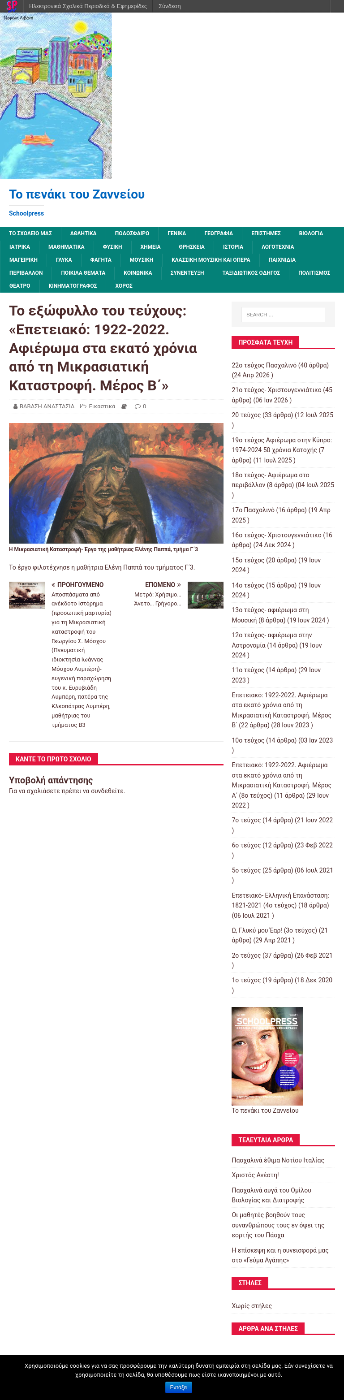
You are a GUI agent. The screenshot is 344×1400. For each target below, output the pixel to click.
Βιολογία (311, 233)
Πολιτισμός (314, 273)
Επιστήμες (266, 233)
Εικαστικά (102, 406)
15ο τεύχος (248, 560)
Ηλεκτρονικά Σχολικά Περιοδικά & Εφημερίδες (88, 6)
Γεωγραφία (218, 233)
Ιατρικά (19, 247)
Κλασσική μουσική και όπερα (211, 260)
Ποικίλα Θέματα (83, 273)
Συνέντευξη (187, 273)
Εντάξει (179, 1387)
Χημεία (151, 247)
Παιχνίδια (282, 260)
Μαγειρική (23, 260)
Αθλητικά (83, 233)
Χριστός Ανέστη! (255, 1175)
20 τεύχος (246, 415)
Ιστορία (233, 247)
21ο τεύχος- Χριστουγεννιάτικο (276, 389)
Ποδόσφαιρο (132, 233)
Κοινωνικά (138, 273)
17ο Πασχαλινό (253, 510)
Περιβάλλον (26, 273)
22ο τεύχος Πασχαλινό (264, 365)
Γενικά (177, 233)
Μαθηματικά (66, 247)
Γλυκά (64, 260)
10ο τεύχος (248, 740)
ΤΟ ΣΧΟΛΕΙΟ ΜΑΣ (30, 233)
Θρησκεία (192, 247)
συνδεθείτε (107, 791)
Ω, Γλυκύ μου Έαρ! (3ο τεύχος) (274, 930)
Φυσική (112, 247)
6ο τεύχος (246, 845)
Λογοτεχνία (278, 247)
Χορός (123, 286)
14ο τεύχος (248, 585)
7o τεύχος (246, 820)
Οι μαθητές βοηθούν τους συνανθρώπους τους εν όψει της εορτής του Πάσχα (278, 1225)
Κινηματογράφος (73, 286)
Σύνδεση (170, 6)
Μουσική (141, 260)
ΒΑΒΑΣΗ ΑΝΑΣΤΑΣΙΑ (47, 406)
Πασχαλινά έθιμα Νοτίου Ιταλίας (278, 1160)
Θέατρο (19, 286)
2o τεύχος (246, 955)
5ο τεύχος (246, 870)
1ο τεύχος (246, 980)
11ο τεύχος (248, 670)
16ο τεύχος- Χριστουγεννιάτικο (276, 535)
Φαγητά (101, 260)
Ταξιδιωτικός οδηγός (251, 273)
